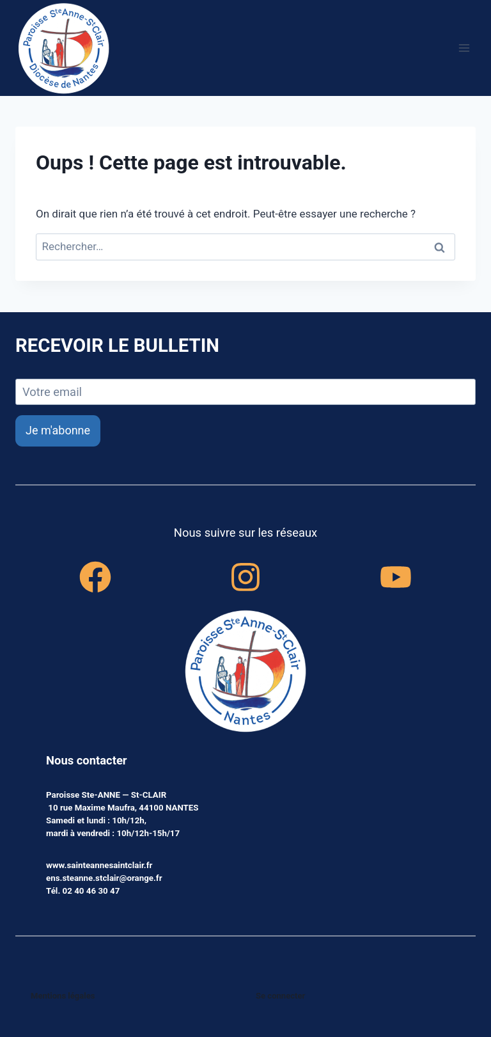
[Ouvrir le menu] (464, 48)
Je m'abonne (58, 430)
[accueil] (245, 672)
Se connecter (281, 996)
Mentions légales (64, 996)
